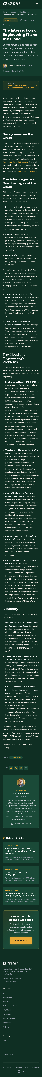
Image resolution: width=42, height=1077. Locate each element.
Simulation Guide (9, 1018)
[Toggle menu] (37, 4)
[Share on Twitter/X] (16, 768)
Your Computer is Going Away (15, 162)
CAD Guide (7, 1014)
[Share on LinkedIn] (11, 768)
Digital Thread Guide (10, 1006)
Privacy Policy (8, 1054)
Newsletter (6, 1023)
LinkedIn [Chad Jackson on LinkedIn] (15, 824)
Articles (5, 993)
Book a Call (21, 940)
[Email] (23, 1071)
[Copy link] (26, 768)
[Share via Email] (21, 768)
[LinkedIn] (19, 1071)
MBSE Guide (7, 997)
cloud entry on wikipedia (27, 171)
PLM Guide (7, 1002)
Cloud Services (10, 20)
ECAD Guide (7, 1010)
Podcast (6, 1027)
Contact (26, 823)
